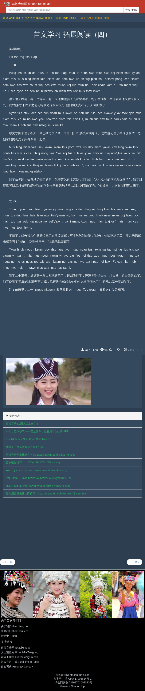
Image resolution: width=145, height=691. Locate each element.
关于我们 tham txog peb (15, 626)
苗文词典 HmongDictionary (17, 666)
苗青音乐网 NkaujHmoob (15, 647)
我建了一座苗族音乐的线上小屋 (24, 446)
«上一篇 (7, 562)
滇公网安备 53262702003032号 (73, 682)
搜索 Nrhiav (131, 10)
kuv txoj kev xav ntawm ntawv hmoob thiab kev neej (36, 470)
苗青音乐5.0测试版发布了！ (22, 423)
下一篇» (134, 562)
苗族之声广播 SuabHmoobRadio (20, 661)
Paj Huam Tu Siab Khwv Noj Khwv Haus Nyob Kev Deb (39, 477)
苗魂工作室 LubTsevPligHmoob (19, 657)
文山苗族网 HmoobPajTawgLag (19, 652)
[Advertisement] (72, 321)
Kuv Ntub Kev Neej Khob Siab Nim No (28, 439)
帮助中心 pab (9, 635)
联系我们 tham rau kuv (14, 631)
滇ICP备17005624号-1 (78, 678)
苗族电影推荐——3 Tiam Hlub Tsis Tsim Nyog (33, 462)
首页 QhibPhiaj (12, 17)
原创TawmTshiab (66, 17)
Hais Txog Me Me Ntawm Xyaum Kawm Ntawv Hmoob (38, 485)
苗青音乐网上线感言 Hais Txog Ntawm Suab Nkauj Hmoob (40, 454)
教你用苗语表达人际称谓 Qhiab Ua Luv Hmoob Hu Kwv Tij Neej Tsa (46, 493)
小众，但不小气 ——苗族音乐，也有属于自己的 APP (37, 431)
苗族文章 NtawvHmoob (38, 17)
